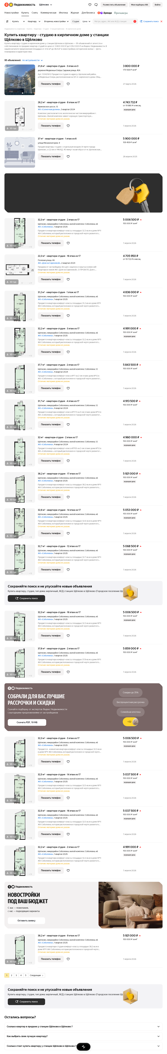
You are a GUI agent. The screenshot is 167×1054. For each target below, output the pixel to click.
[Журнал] (74, 12)
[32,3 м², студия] (21, 235)
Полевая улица (44, 260)
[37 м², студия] (21, 154)
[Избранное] (89, 4)
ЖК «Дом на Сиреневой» (49, 263)
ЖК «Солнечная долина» (49, 109)
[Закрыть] (161, 21)
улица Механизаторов (48, 143)
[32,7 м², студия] (21, 561)
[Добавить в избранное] (68, 84)
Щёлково (42, 224)
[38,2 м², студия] (21, 489)
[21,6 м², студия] (21, 81)
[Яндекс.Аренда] (104, 12)
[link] (158, 4)
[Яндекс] (6, 5)
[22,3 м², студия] (21, 271)
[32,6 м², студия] (21, 525)
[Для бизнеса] (88, 12)
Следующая (36, 975)
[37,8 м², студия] (21, 663)
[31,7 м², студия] (21, 416)
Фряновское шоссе (46, 107)
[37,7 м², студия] (21, 380)
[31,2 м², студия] (21, 307)
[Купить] (25, 12)
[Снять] (34, 12)
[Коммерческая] (48, 12)
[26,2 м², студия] (21, 117)
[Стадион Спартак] (120, 12)
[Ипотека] (63, 12)
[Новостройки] (12, 12)
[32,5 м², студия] (21, 789)
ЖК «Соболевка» (45, 227)
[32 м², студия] (21, 452)
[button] (96, 4)
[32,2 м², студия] (21, 343)
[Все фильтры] (7, 21)
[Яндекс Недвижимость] (22, 5)
